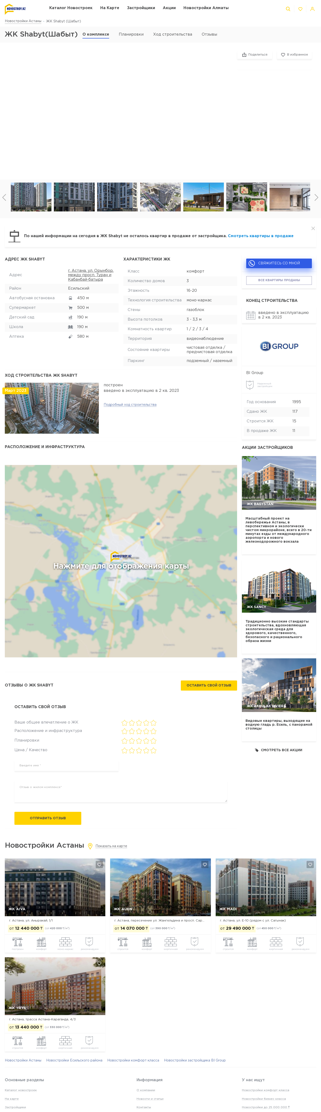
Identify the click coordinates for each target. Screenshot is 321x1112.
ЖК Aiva (16, 909)
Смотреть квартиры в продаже (261, 236)
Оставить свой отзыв (209, 685)
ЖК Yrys (17, 1008)
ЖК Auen (123, 909)
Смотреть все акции (278, 750)
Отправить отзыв (48, 818)
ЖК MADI (228, 909)
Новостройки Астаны (23, 21)
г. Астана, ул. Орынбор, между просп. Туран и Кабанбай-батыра (90, 275)
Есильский (78, 288)
